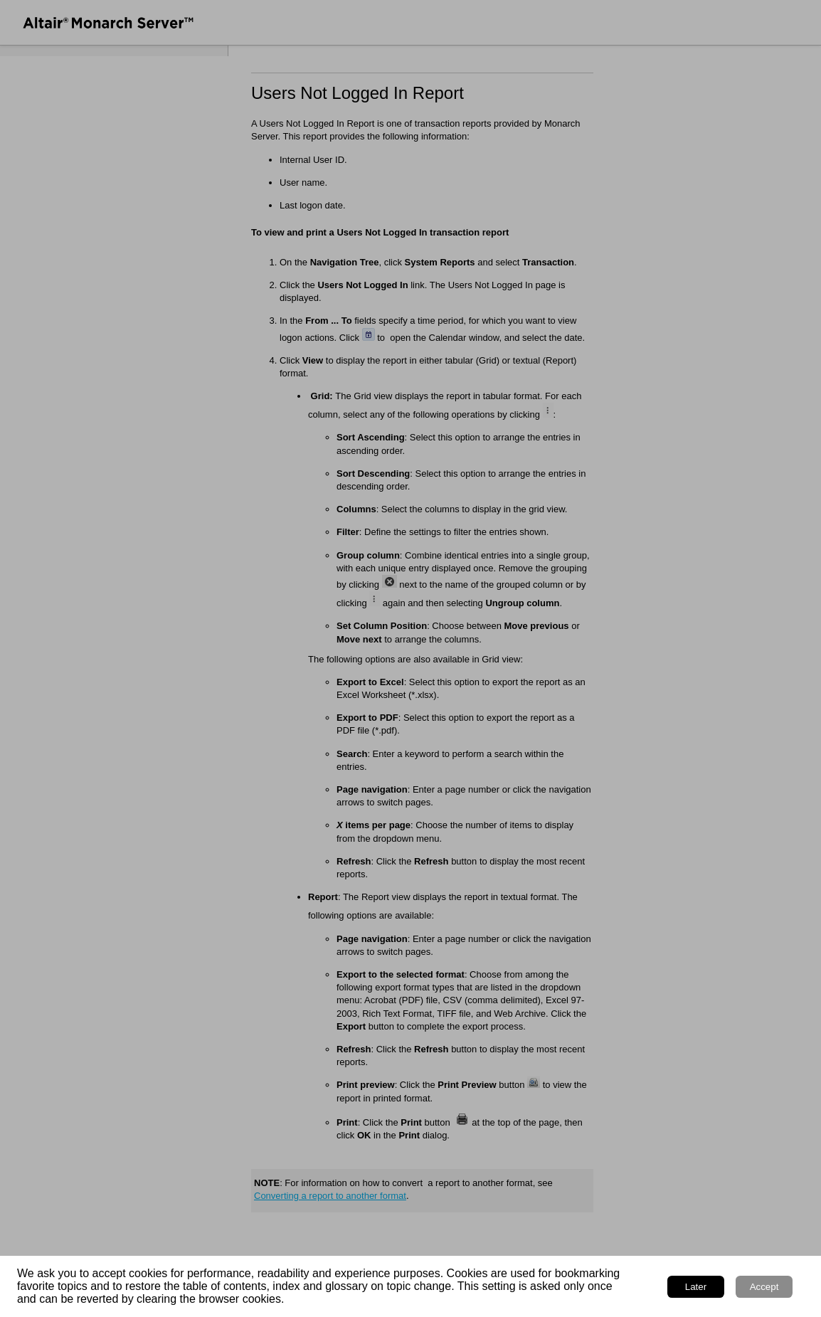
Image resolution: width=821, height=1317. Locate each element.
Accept (764, 1286)
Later (695, 1286)
